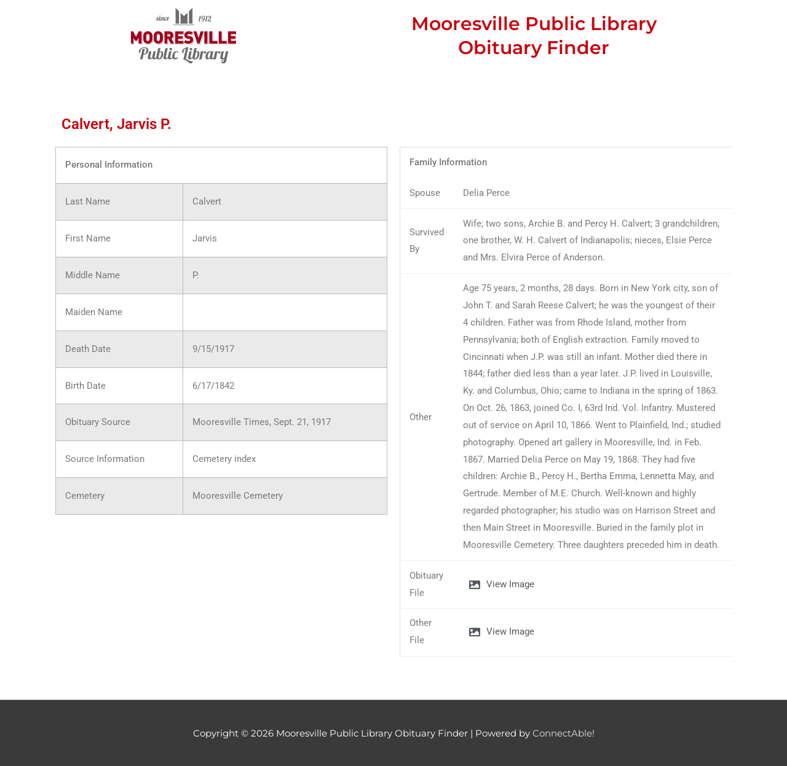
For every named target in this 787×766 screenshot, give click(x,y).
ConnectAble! (563, 733)
